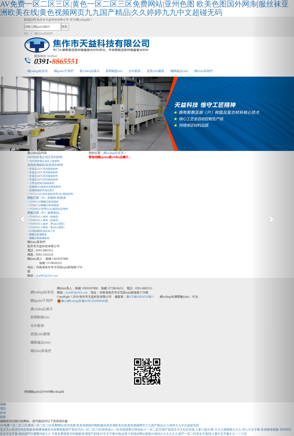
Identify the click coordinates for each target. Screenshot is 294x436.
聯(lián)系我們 (203, 71)
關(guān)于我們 (64, 71)
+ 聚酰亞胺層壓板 (37, 234)
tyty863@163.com (47, 275)
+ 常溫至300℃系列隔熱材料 (42, 176)
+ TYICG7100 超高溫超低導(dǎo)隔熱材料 (50, 193)
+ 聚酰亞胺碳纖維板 (38, 238)
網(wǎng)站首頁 (113, 153)
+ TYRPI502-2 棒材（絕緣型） (44, 220)
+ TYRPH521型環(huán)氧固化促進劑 (47, 208)
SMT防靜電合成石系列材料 (45, 157)
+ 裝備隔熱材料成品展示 (41, 190)
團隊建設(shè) (179, 71)
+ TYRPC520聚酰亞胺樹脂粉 (43, 201)
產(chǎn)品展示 (89, 71)
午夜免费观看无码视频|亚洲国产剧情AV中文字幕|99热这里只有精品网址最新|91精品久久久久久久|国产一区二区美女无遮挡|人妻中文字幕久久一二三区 (149, 433)
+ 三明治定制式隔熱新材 (41, 183)
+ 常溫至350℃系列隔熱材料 (42, 179)
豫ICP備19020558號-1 (140, 296)
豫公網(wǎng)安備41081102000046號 (82, 301)
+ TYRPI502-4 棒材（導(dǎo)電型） (46, 227)
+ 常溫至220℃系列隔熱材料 (42, 168)
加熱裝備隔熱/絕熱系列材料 (45, 165)
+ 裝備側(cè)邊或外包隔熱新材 (44, 186)
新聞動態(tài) (114, 71)
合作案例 (134, 71)
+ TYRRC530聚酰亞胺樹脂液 (43, 205)
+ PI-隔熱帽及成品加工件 (41, 230)
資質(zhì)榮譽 (155, 71)
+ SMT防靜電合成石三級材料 (43, 161)
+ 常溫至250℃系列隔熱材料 (42, 172)
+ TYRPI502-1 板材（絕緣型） (44, 216)
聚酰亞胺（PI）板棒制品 (43, 212)
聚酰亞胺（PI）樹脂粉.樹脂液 (46, 197)
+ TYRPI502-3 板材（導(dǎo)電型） (46, 223)
